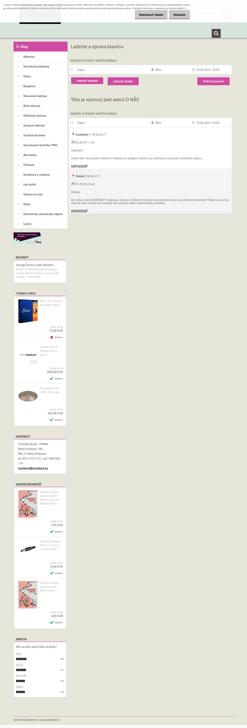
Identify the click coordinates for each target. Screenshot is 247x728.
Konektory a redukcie (36, 174)
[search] (216, 33)
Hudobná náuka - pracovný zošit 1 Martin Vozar (50, 586)
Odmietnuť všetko (149, 14)
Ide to (19, 664)
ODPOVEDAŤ (79, 166)
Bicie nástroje (31, 106)
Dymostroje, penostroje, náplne (43, 214)
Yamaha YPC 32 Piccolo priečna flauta (49, 351)
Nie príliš (21, 675)
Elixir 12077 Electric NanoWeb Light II (51, 303)
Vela (18, 653)
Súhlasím (179, 14)
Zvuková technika (34, 135)
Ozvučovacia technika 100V (40, 145)
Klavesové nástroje (35, 96)
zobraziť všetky (124, 81)
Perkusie (28, 165)
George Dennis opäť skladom (34, 264)
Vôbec (19, 686)
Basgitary (29, 86)
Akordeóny (30, 155)
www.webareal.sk (49, 720)
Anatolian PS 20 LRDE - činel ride (49, 390)
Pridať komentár (213, 81)
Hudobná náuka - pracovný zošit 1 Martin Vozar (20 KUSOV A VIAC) (50, 497)
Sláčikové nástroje (34, 115)
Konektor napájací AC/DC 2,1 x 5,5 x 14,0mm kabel (50, 545)
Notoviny (29, 56)
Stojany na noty (33, 194)
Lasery (27, 224)
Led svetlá (29, 184)
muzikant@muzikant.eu (33, 468)
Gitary (27, 76)
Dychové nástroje (34, 125)
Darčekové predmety (36, 66)
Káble (26, 204)
